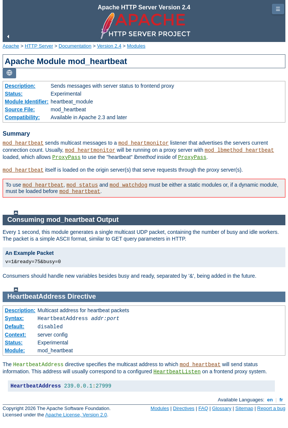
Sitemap (245, 408)
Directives (183, 408)
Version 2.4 (109, 46)
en (270, 400)
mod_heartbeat (23, 143)
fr (281, 400)
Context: (15, 335)
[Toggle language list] (9, 73)
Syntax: (14, 318)
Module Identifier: (27, 102)
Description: (20, 86)
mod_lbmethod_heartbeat (239, 150)
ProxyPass (66, 157)
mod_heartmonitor (143, 143)
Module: (15, 350)
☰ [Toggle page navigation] (278, 9)
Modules (136, 46)
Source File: (20, 109)
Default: (14, 326)
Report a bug (271, 408)
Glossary (221, 408)
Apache (11, 46)
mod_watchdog (128, 185)
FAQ (203, 408)
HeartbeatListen (177, 372)
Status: (13, 94)
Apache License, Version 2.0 (76, 415)
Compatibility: (22, 117)
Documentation (74, 46)
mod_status (82, 185)
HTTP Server (39, 46)
